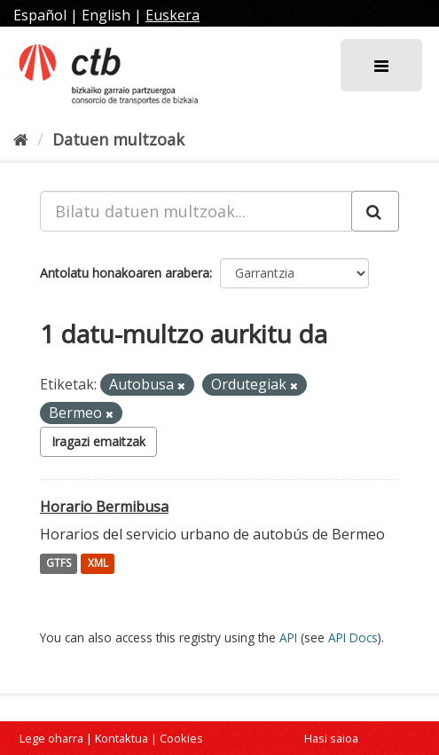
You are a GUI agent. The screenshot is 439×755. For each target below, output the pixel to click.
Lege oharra (51, 738)
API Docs (353, 637)
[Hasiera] (20, 139)
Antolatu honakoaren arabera (124, 272)
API (288, 637)
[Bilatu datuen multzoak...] (196, 211)
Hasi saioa (331, 738)
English (106, 15)
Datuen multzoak (118, 139)
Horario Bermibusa (104, 506)
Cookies (181, 738)
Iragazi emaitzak (98, 441)
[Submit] (375, 211)
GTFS (58, 563)
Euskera (172, 15)
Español (40, 15)
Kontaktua (121, 738)
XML (98, 563)
